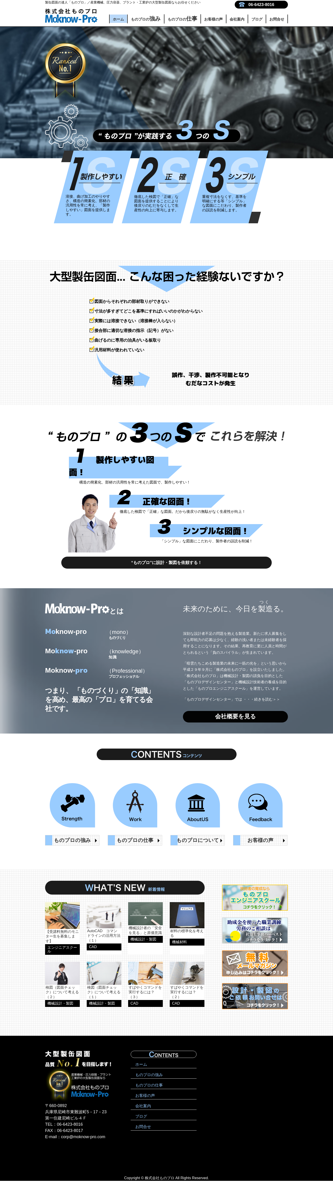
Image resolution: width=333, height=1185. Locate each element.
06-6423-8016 (261, 4)
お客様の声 (213, 19)
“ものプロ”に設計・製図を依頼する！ (166, 564)
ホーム (118, 19)
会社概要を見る (235, 722)
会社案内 (237, 19)
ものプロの (146, 18)
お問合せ (276, 19)
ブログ (256, 19)
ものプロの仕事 (149, 1089)
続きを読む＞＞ (267, 703)
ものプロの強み (149, 1079)
